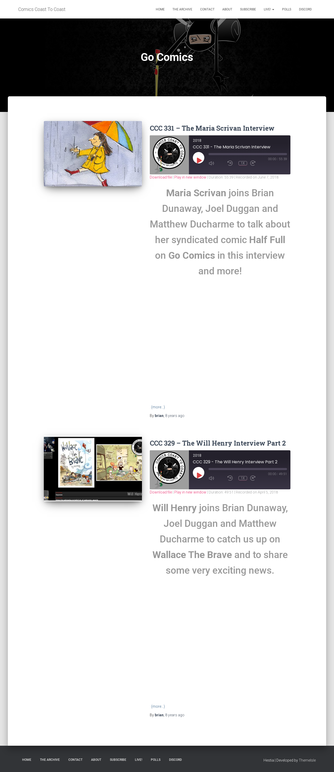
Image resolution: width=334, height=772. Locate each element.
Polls (286, 9)
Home (160, 9)
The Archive (182, 9)
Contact (207, 9)
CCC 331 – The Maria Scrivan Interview (212, 128)
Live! (269, 9)
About (227, 9)
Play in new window (190, 177)
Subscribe (248, 9)
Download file (161, 177)
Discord (305, 9)
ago (174, 416)
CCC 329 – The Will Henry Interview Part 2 (218, 443)
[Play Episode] (199, 160)
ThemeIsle (307, 760)
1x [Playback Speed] (243, 163)
